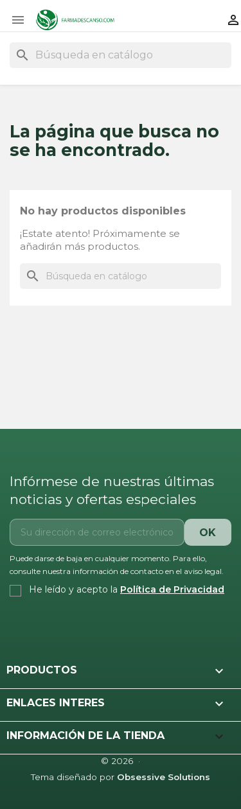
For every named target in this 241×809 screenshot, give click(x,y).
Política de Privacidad (172, 589)
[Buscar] (120, 55)
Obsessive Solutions (163, 777)
